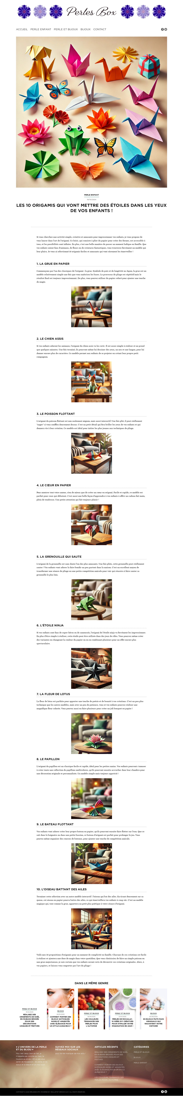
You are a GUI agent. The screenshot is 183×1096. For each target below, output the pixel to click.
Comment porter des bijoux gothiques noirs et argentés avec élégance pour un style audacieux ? (60, 1021)
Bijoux (86, 29)
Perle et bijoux (66, 29)
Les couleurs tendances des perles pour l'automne (91, 1022)
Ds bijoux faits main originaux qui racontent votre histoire (153, 1022)
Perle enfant (40, 29)
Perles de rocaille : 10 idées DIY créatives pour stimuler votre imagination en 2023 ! (122, 1022)
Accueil (22, 29)
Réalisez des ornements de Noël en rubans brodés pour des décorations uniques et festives (29, 1020)
